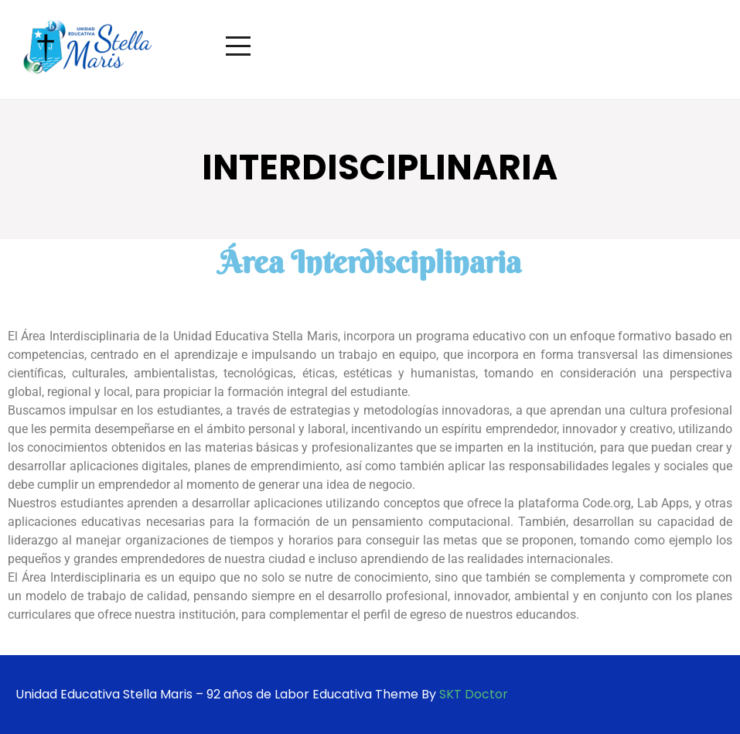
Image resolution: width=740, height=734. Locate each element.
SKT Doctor (473, 694)
